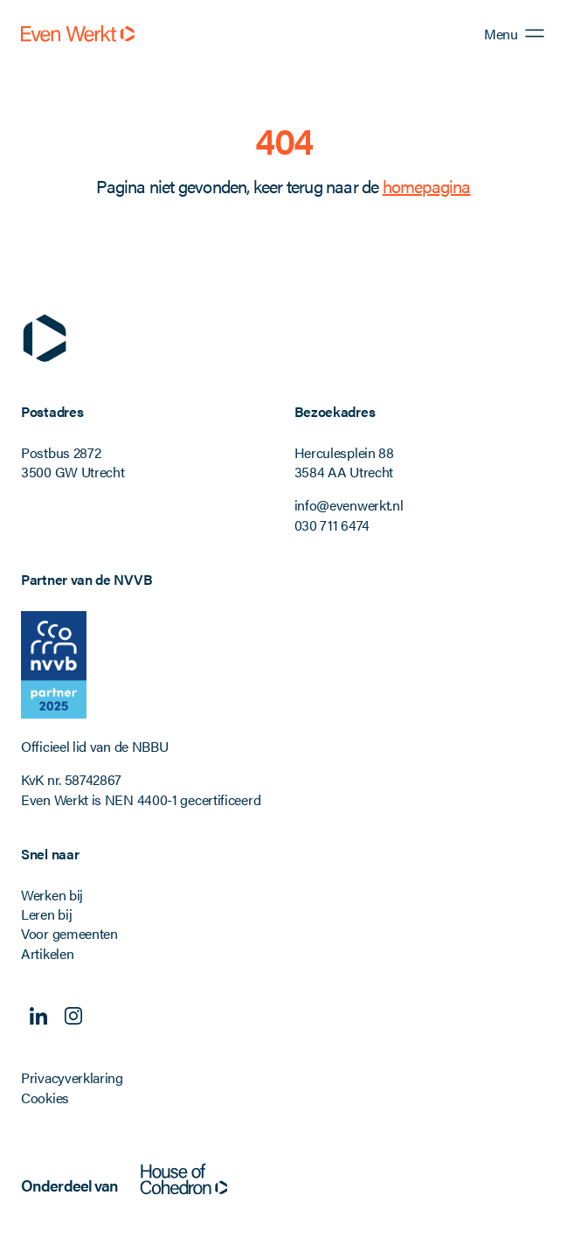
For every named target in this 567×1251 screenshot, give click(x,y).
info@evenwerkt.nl (349, 505)
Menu (500, 34)
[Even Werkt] (78, 34)
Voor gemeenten (69, 933)
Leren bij (46, 914)
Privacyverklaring (72, 1077)
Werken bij (52, 895)
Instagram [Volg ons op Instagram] (73, 1015)
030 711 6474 (332, 525)
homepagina (427, 185)
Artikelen (47, 953)
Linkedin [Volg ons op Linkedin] (38, 1015)
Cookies (45, 1098)
